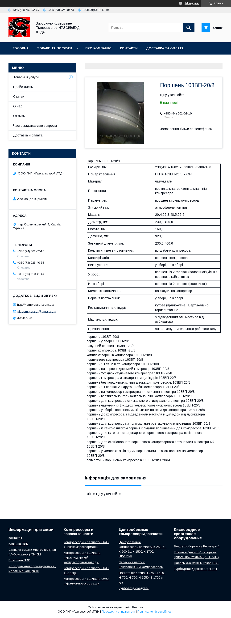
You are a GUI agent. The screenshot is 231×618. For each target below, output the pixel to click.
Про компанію (98, 48)
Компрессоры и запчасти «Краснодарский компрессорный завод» (82, 557)
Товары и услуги (26, 77)
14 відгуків (192, 3)
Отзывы (19, 116)
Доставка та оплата (165, 48)
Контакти (129, 48)
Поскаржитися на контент (118, 611)
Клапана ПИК (18, 544)
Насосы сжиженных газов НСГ (196, 563)
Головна (21, 48)
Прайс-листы (23, 87)
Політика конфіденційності (155, 611)
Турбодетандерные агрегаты (195, 569)
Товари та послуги (54, 48)
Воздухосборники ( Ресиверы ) (196, 546)
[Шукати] (188, 27)
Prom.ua (137, 607)
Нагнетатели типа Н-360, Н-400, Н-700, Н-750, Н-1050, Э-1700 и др (142, 577)
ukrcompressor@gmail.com (36, 311)
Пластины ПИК (19, 560)
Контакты (15, 538)
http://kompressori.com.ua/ (35, 304)
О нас (17, 106)
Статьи (18, 96)
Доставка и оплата (27, 135)
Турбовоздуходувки (133, 588)
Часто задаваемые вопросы (35, 125)
